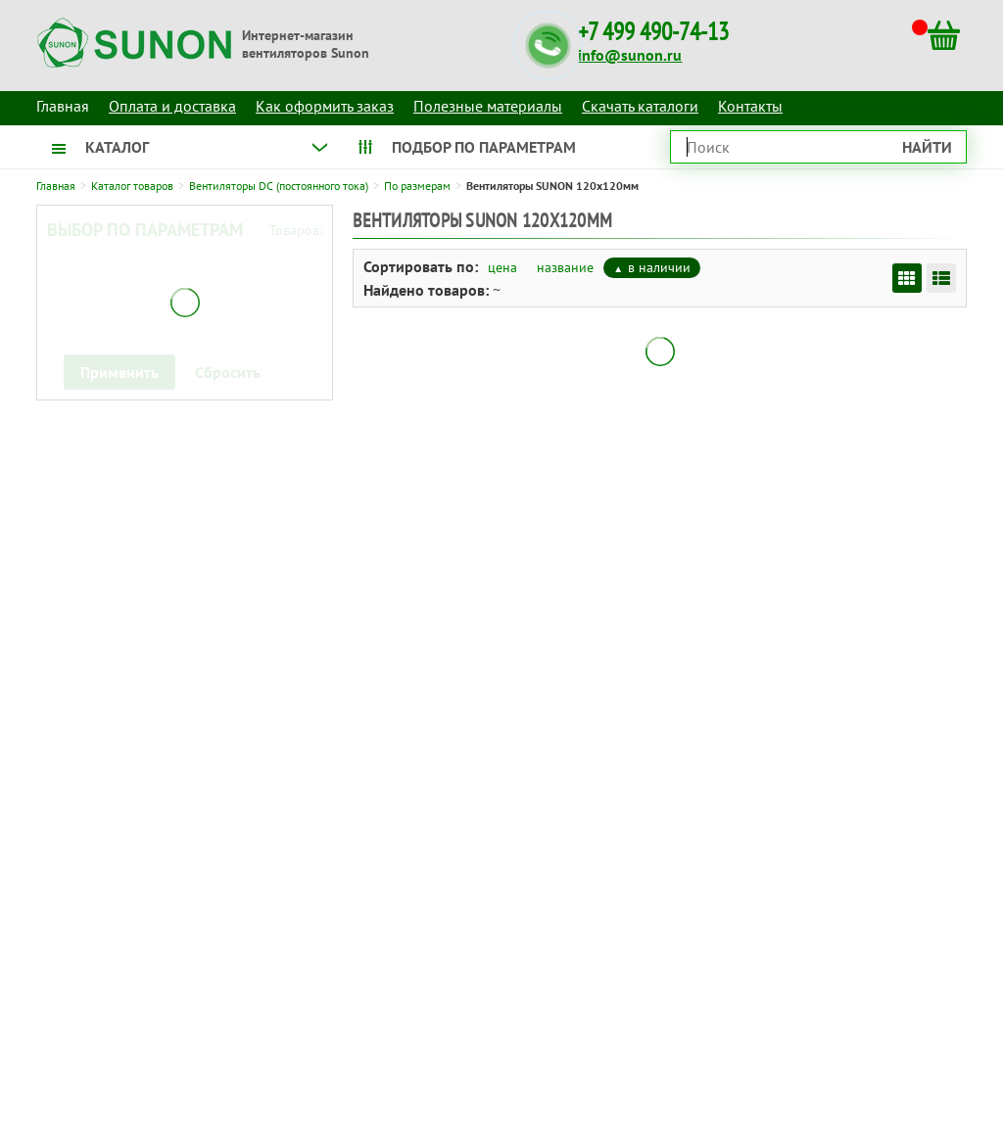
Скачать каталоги (640, 106)
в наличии (659, 267)
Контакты (750, 106)
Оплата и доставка (172, 106)
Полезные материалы (487, 106)
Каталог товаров (132, 185)
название (565, 267)
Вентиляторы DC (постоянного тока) (278, 185)
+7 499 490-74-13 (653, 32)
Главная (55, 185)
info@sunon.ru (630, 55)
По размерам (417, 185)
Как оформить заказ (325, 106)
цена (502, 267)
